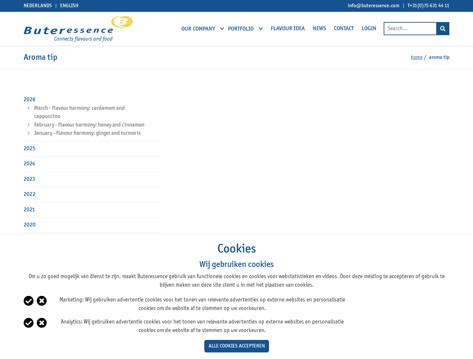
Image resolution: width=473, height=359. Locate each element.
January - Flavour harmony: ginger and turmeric (87, 133)
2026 (29, 100)
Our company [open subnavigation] (198, 29)
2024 (29, 164)
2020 (29, 225)
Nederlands (38, 6)
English (69, 6)
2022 (29, 194)
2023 (29, 179)
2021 (29, 210)
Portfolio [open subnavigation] (241, 29)
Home (416, 57)
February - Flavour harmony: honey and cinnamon (89, 125)
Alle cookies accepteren (237, 346)
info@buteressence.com (373, 6)
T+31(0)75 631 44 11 (428, 6)
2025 (29, 149)
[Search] (442, 28)
